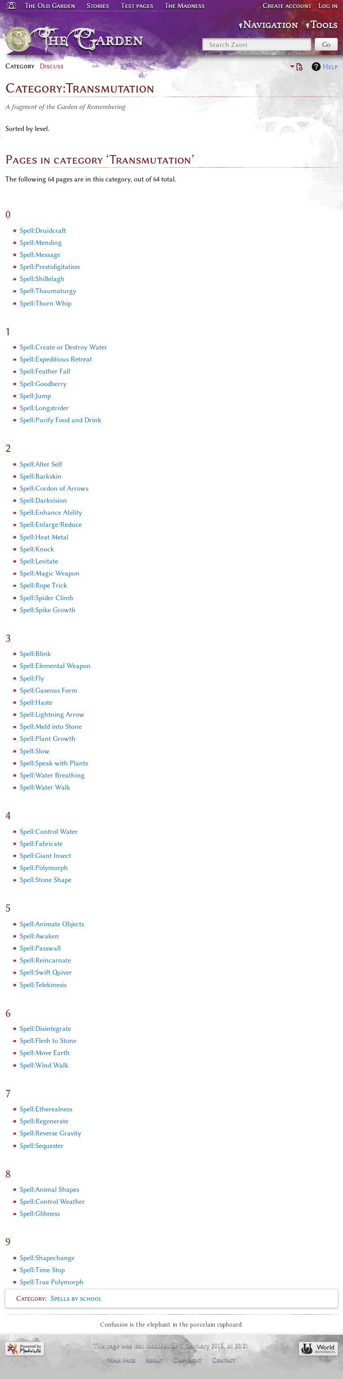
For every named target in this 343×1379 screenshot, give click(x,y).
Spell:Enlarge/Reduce (51, 525)
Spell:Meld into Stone (51, 727)
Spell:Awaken (39, 936)
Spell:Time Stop (42, 1270)
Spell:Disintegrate (45, 1029)
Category (30, 1299)
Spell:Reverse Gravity (50, 1133)
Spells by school (76, 1299)
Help (330, 67)
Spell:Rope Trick (43, 585)
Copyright (187, 1360)
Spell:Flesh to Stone (48, 1041)
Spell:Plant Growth (47, 739)
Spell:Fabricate (41, 844)
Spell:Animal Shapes (49, 1190)
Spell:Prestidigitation (50, 267)
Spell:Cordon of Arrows (54, 488)
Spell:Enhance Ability (51, 513)
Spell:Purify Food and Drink (60, 420)
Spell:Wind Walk (44, 1065)
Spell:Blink (35, 654)
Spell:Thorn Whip (45, 303)
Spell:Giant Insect (45, 856)
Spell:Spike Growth (47, 610)
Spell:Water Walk (45, 787)
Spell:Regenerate (44, 1121)
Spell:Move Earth (45, 1053)
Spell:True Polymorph (52, 1282)
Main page (121, 1360)
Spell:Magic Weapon (49, 573)
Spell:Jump (35, 396)
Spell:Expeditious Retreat (56, 359)
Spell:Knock (37, 549)
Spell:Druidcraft (43, 231)
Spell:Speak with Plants (54, 763)
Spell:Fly (32, 678)
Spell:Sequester (41, 1146)
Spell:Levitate (39, 561)
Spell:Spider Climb (46, 598)
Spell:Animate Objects (52, 924)
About (154, 1360)
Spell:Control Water (49, 832)
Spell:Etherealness (46, 1109)
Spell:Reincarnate (45, 960)
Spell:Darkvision (43, 500)
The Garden (94, 39)
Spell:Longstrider (44, 408)
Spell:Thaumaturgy (48, 291)
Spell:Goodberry (43, 384)
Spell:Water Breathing (52, 775)
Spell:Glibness (40, 1214)
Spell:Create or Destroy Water (63, 347)
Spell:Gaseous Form (48, 690)
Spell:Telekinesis (43, 985)
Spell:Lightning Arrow (52, 715)
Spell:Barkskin (41, 476)
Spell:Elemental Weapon (55, 666)
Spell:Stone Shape (45, 880)
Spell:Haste (36, 702)
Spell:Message (40, 255)
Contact (224, 1360)
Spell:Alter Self (41, 464)
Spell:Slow (35, 751)
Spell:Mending (41, 243)
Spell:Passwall (40, 948)
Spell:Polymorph (44, 868)
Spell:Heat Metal (44, 537)
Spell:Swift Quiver (46, 972)
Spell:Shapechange (47, 1258)
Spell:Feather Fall (45, 371)
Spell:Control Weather (52, 1202)
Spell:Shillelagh (42, 279)
